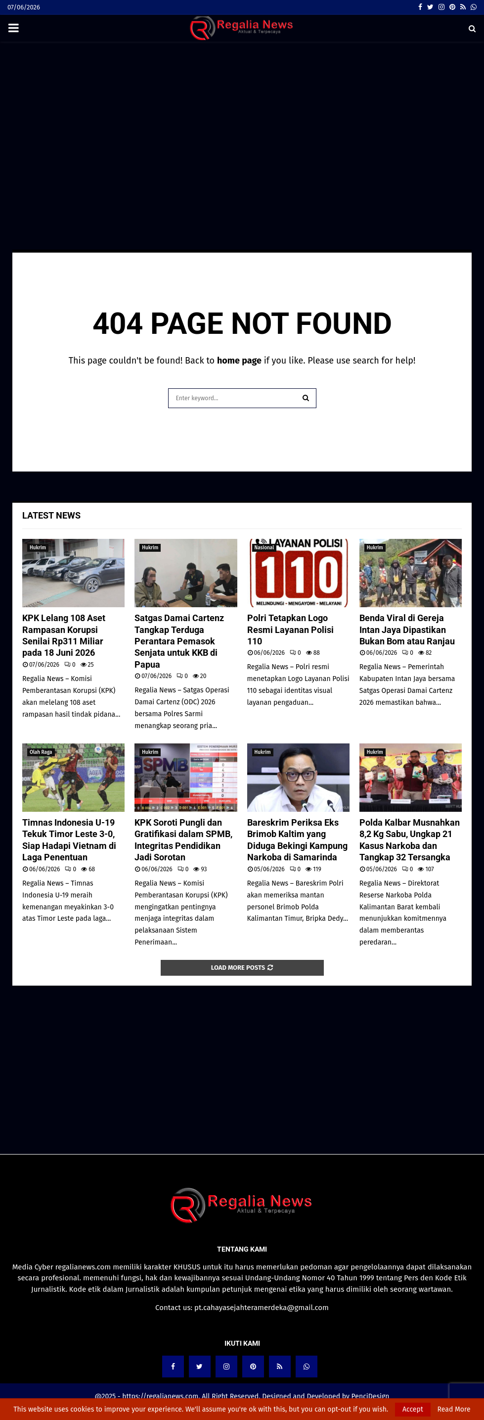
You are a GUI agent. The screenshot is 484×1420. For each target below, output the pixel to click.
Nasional (264, 548)
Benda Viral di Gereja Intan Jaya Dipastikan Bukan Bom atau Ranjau (407, 629)
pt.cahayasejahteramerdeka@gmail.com (261, 1307)
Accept (412, 1409)
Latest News (51, 515)
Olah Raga (41, 752)
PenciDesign (371, 1396)
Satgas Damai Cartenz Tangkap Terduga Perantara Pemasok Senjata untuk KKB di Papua (179, 641)
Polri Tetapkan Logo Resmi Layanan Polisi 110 (290, 629)
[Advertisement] (242, 121)
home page (239, 360)
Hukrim (38, 548)
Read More (454, 1409)
